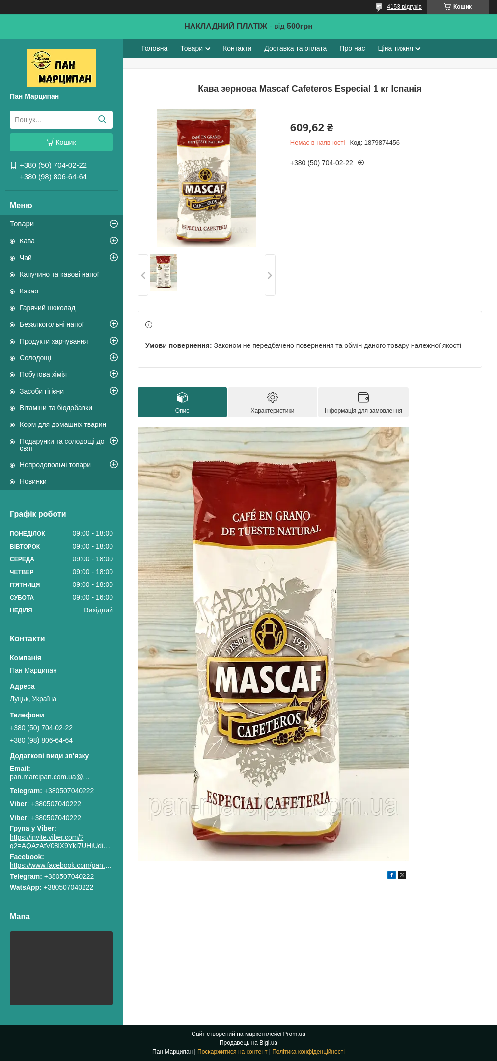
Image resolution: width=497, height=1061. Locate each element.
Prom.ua (294, 1034)
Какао (29, 291)
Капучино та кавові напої (59, 274)
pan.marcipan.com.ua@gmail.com (51, 777)
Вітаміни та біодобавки (56, 408)
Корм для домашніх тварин (63, 424)
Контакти (237, 48)
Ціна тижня (395, 48)
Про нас (352, 48)
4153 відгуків (404, 6)
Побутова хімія (43, 374)
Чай (26, 258)
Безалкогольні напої (51, 324)
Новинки (33, 481)
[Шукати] (102, 120)
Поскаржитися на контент (232, 1051)
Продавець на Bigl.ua (248, 1042)
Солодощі (35, 358)
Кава (27, 241)
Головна (154, 48)
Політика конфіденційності (308, 1051)
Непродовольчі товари (55, 465)
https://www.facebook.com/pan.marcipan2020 (79, 865)
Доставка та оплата (295, 48)
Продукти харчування (54, 341)
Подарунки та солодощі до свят (62, 444)
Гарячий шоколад (48, 308)
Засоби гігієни (42, 391)
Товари (22, 223)
